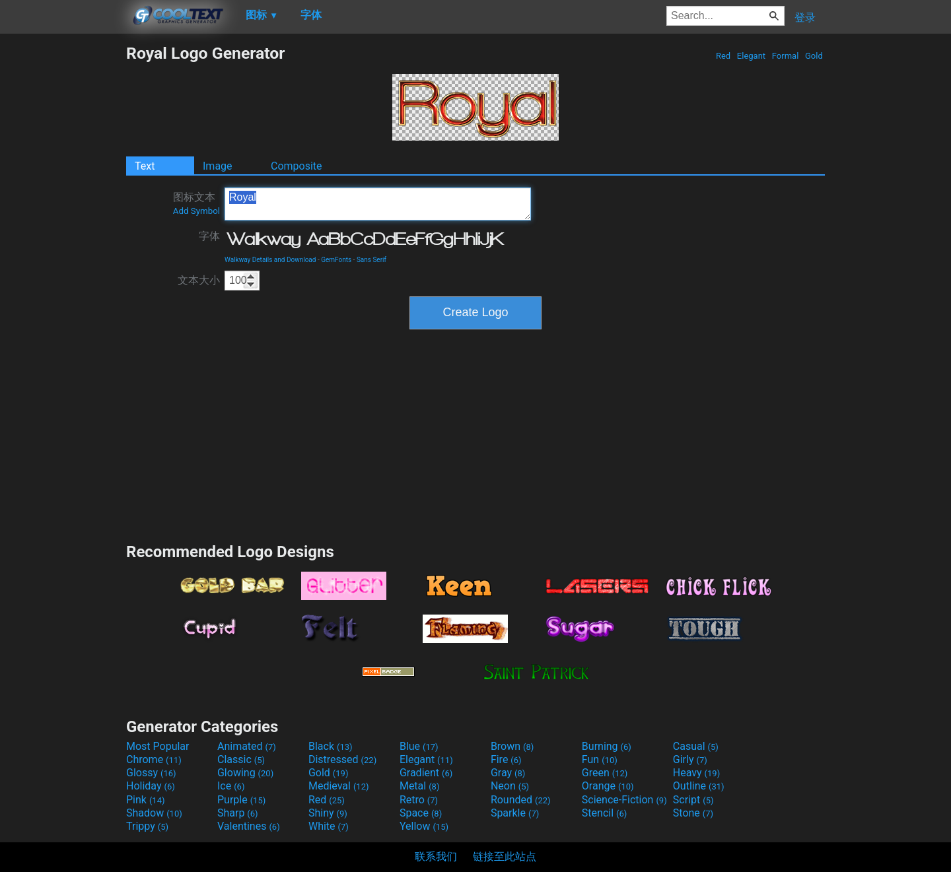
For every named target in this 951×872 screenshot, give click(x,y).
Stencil (604, 813)
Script (693, 799)
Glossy (151, 772)
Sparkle (515, 813)
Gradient (426, 772)
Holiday (150, 786)
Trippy (147, 826)
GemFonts (336, 259)
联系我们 (436, 856)
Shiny (327, 813)
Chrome (154, 759)
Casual (696, 746)
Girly (690, 759)
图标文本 (196, 203)
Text (145, 166)
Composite (296, 166)
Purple (241, 799)
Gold (814, 56)
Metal (420, 786)
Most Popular (158, 746)
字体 (209, 236)
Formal (785, 56)
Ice (230, 786)
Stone (693, 813)
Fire (506, 759)
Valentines (248, 826)
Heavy (696, 772)
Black (330, 746)
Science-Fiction (624, 799)
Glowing (245, 772)
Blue (419, 746)
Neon (510, 786)
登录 (805, 17)
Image (217, 166)
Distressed (342, 759)
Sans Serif (371, 259)
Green (605, 772)
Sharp (237, 813)
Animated (246, 746)
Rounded (521, 799)
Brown (512, 746)
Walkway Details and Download (270, 259)
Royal (378, 203)
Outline (698, 786)
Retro (419, 799)
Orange (608, 786)
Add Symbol (196, 211)
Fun (599, 759)
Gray (508, 772)
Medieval (338, 786)
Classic (241, 759)
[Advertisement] (63, 242)
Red (723, 56)
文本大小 (199, 280)
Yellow (424, 826)
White (328, 826)
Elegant (751, 56)
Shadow (154, 813)
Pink (145, 799)
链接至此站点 (504, 856)
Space (421, 813)
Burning (606, 746)
